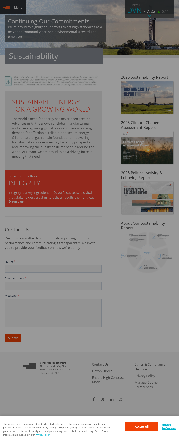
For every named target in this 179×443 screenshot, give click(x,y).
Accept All (142, 426)
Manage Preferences (169, 426)
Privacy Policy (42, 434)
